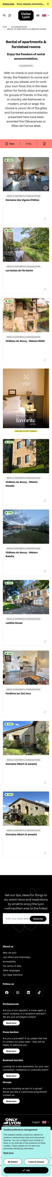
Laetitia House (14, 623)
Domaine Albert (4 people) (21, 763)
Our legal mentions (12, 974)
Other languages (11, 970)
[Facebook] (7, 993)
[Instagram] (18, 993)
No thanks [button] (13, 1161)
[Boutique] (37, 15)
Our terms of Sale (12, 966)
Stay (5, 27)
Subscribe (38, 918)
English (40, 1122)
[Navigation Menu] (4, 15)
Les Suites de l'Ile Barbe (19, 270)
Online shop (8, 4)
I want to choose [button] (36, 1161)
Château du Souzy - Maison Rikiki (25, 341)
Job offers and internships (16, 957)
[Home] (26, 15)
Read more (11, 1023)
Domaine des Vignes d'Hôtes (22, 200)
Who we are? (9, 952)
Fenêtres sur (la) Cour (18, 693)
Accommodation (19, 27)
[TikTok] (39, 993)
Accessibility (9, 961)
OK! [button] (26, 1170)
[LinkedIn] (28, 993)
